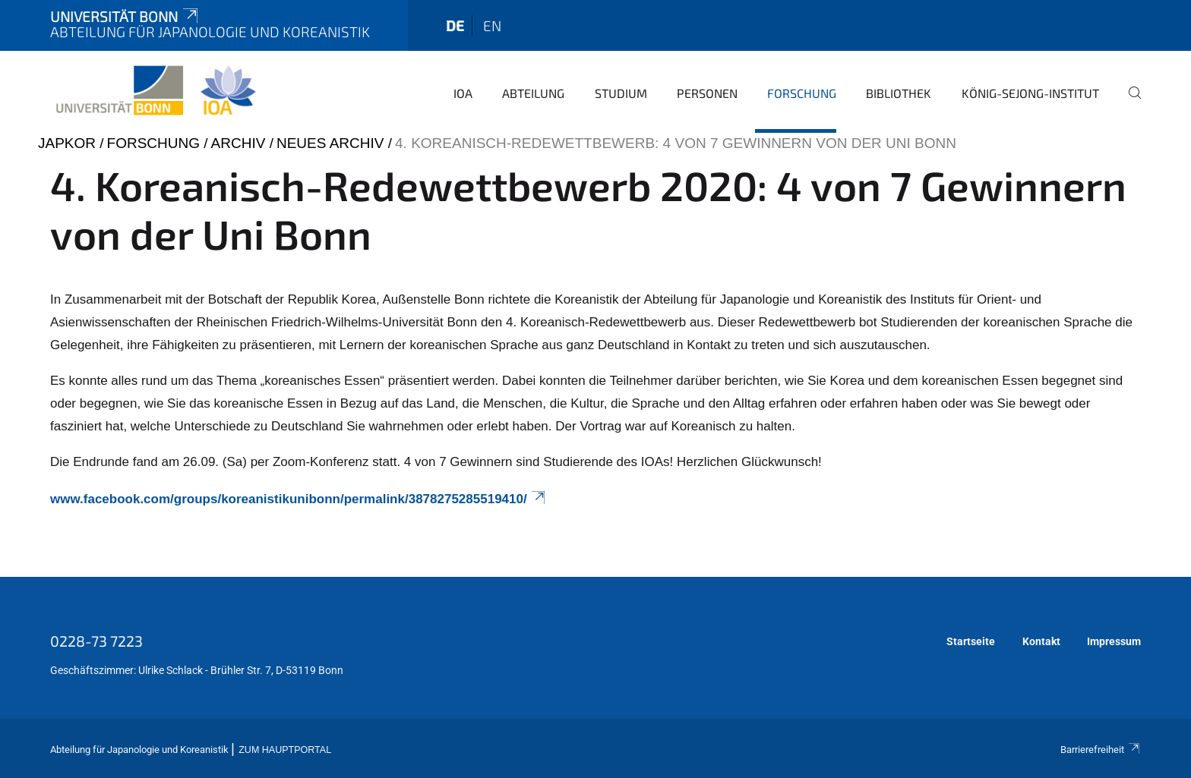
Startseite (970, 641)
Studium (621, 93)
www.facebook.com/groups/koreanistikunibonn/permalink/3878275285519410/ (298, 499)
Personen (707, 93)
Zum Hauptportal (285, 750)
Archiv (238, 143)
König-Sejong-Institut (1030, 93)
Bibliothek (898, 93)
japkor (67, 143)
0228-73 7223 (96, 641)
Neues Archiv (330, 143)
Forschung (801, 93)
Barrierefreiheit (1100, 749)
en (492, 25)
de (455, 25)
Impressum (1114, 641)
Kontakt (1041, 641)
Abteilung (533, 93)
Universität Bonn (125, 16)
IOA (462, 93)
